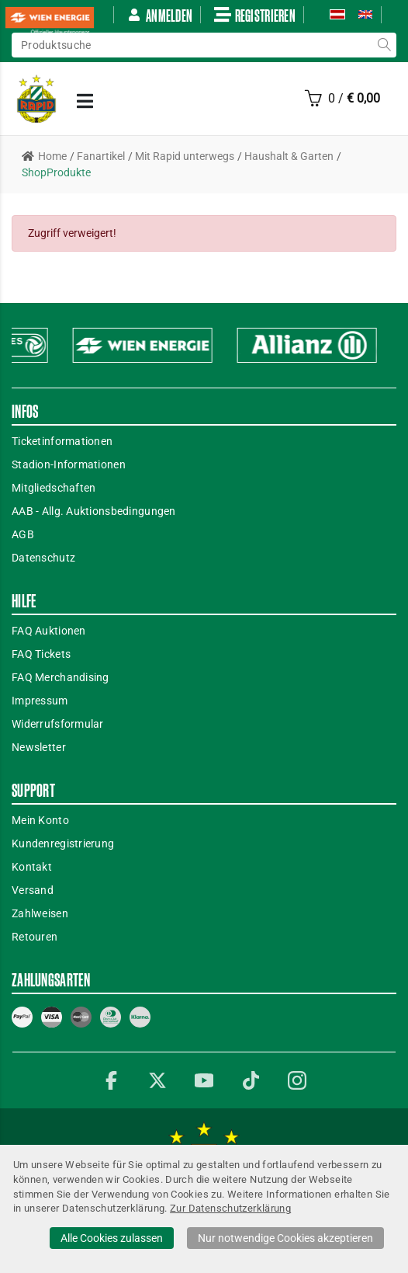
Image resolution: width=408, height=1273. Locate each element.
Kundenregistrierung (63, 843)
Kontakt (32, 867)
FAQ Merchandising (60, 677)
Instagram (297, 1080)
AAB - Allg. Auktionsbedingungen (94, 511)
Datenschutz (43, 557)
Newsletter (39, 747)
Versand (33, 890)
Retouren (34, 936)
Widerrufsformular (58, 724)
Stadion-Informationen (69, 464)
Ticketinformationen (62, 441)
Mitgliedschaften (53, 488)
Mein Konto (40, 820)
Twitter (157, 1080)
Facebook (111, 1080)
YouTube (204, 1080)
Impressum (40, 700)
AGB (23, 534)
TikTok (250, 1080)
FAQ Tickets (41, 654)
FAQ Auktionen (49, 630)
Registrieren (255, 14)
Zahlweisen (40, 913)
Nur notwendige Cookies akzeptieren (285, 1238)
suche (384, 45)
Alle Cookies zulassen (112, 1238)
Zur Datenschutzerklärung (230, 1208)
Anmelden (159, 15)
